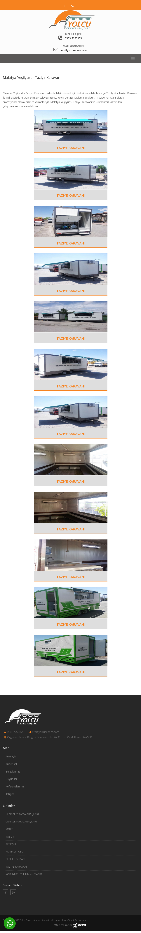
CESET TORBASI (15, 859)
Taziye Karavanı (70, 148)
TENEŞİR (11, 844)
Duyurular (11, 779)
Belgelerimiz (13, 771)
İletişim (10, 794)
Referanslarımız (15, 786)
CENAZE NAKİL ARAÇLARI (21, 821)
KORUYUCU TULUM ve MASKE (24, 874)
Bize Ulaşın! (73, 34)
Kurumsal (11, 764)
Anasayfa (11, 756)
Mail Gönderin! (73, 46)
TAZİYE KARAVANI (16, 866)
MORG (9, 829)
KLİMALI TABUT (15, 851)
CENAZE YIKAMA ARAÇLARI (22, 814)
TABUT (10, 836)
